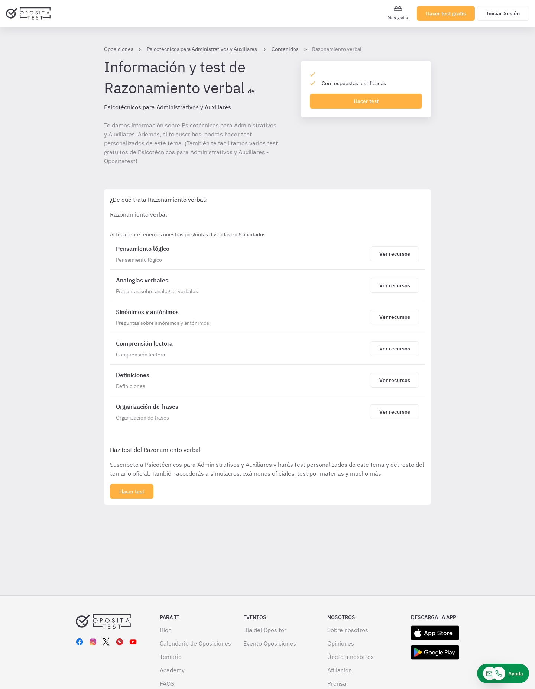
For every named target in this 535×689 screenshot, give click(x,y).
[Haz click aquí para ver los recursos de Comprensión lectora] (394, 348)
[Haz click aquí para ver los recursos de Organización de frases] (394, 411)
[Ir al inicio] (28, 13)
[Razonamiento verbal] (241, 253)
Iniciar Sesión (503, 13)
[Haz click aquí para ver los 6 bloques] (131, 491)
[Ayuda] (503, 673)
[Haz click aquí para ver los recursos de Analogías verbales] (394, 285)
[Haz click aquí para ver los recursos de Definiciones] (394, 380)
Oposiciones (118, 49)
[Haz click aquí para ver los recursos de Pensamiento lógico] (394, 253)
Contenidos (285, 49)
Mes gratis (398, 13)
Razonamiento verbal (336, 49)
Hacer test (366, 101)
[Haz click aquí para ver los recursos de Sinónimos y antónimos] (394, 317)
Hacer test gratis (446, 13)
